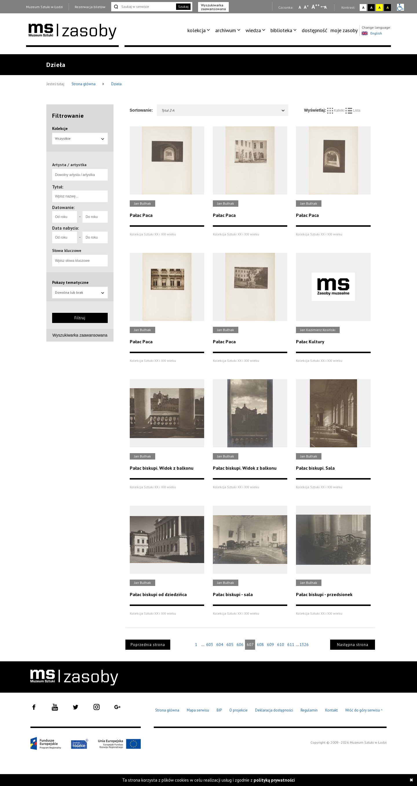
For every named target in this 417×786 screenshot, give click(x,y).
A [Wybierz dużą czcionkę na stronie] (316, 6)
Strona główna (84, 83)
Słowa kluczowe (66, 250)
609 (270, 644)
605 (229, 644)
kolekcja (196, 30)
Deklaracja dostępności (274, 710)
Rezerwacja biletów (90, 7)
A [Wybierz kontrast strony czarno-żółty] (388, 7)
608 (260, 644)
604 (219, 644)
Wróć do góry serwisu (364, 710)
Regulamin (309, 710)
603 (209, 644)
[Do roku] (95, 217)
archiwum (225, 30)
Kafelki (336, 110)
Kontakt (331, 710)
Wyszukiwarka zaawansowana (213, 7)
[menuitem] (199, 30)
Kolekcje (60, 128)
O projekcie (238, 710)
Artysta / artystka (69, 164)
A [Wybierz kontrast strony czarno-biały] (371, 7)
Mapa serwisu (198, 710)
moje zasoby (344, 30)
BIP (219, 710)
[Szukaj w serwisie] (143, 6)
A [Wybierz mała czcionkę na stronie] (300, 7)
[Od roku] (64, 217)
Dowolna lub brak (80, 292)
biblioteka (281, 30)
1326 (304, 644)
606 (240, 644)
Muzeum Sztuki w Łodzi (44, 7)
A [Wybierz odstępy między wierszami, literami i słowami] (326, 7)
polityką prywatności (274, 780)
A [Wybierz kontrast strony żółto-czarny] (379, 7)
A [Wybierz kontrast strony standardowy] (363, 7)
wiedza (253, 30)
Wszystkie (80, 138)
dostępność (314, 30)
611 (290, 644)
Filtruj (79, 317)
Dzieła (116, 83)
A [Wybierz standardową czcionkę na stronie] (306, 7)
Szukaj (183, 6)
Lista (353, 110)
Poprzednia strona (148, 644)
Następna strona (352, 644)
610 (280, 644)
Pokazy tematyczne (70, 282)
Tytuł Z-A (223, 110)
